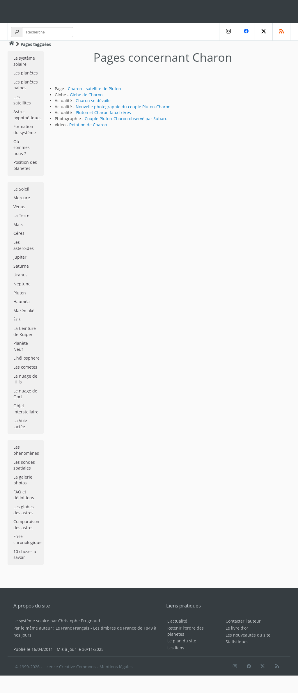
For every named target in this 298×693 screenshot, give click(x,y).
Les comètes (25, 367)
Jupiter (19, 257)
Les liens (175, 648)
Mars (18, 224)
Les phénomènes (26, 450)
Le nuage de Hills (25, 379)
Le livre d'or (237, 628)
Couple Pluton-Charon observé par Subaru (126, 118)
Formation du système (24, 129)
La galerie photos (22, 480)
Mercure (21, 197)
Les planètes (25, 73)
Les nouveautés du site (248, 635)
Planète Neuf (20, 346)
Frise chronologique (27, 539)
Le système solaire (24, 61)
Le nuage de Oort (25, 394)
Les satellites (22, 100)
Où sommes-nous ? (22, 147)
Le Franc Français (72, 628)
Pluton (19, 293)
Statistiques (237, 641)
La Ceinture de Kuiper (24, 331)
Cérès (18, 233)
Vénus (19, 206)
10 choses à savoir (24, 554)
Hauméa (21, 301)
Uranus (20, 275)
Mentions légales (116, 666)
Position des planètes (25, 165)
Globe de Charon (86, 94)
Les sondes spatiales (24, 465)
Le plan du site (181, 641)
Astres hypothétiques (27, 114)
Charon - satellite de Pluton (94, 88)
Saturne (21, 266)
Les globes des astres (23, 510)
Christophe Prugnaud (79, 620)
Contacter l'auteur (243, 621)
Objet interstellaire (25, 409)
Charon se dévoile (93, 100)
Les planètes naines (25, 85)
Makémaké (23, 310)
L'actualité (177, 621)
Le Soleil (21, 189)
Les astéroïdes (23, 245)
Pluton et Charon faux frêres (103, 112)
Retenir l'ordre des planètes (185, 631)
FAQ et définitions (23, 495)
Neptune (22, 284)
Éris (17, 319)
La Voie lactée (20, 423)
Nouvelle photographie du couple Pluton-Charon (123, 106)
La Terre (21, 215)
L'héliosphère (26, 358)
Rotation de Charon (88, 124)
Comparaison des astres (26, 524)
